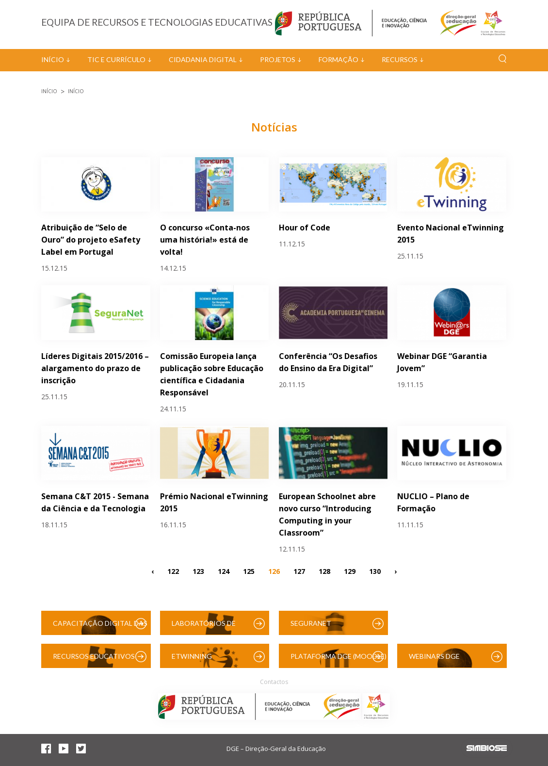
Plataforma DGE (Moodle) (338, 656)
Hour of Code (304, 227)
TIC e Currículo (116, 59)
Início (52, 59)
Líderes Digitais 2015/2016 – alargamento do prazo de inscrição (95, 368)
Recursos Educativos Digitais (94, 660)
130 (375, 571)
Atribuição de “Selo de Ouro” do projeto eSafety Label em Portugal (90, 239)
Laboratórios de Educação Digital (206, 627)
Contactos (274, 682)
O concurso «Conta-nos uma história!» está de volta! (205, 239)
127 (299, 571)
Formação (338, 59)
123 (198, 571)
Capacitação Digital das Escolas (100, 627)
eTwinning (192, 656)
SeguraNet (310, 623)
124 (223, 571)
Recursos (400, 59)
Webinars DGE (434, 656)
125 (249, 571)
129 (349, 571)
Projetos (277, 59)
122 (173, 571)
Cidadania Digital (203, 59)
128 (324, 571)
